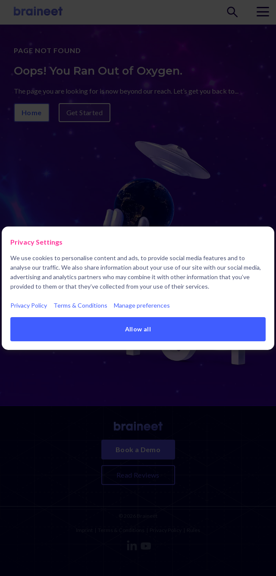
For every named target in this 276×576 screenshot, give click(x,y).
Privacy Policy (28, 305)
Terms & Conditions (80, 305)
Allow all (138, 329)
